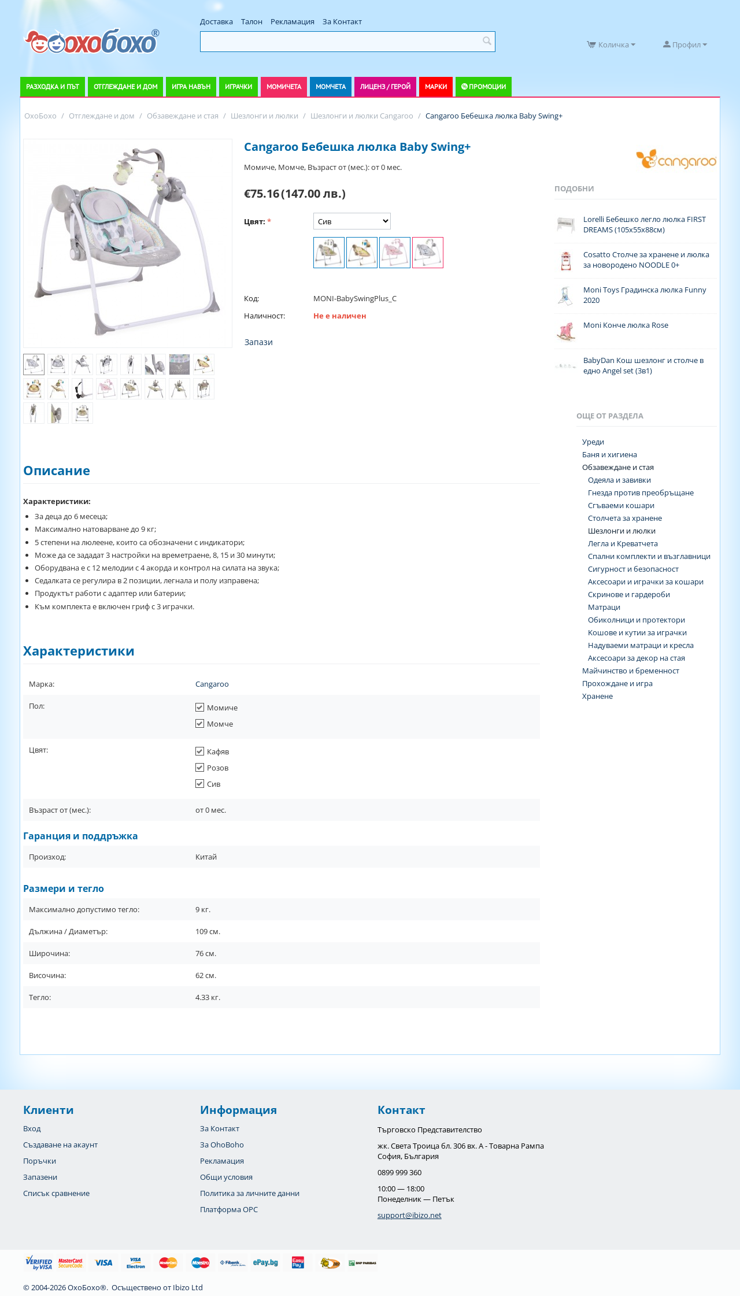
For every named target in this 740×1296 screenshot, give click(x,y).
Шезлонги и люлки (622, 530)
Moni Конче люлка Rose (625, 325)
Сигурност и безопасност (633, 569)
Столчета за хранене (625, 518)
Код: (251, 298)
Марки (436, 86)
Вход (31, 1128)
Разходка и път (52, 86)
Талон (251, 21)
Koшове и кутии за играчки (637, 632)
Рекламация (292, 21)
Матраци (604, 607)
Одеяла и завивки (619, 480)
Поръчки (39, 1161)
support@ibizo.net (410, 1215)
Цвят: (254, 221)
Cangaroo (212, 684)
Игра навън (191, 86)
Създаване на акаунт (60, 1144)
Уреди (593, 441)
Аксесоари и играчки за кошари (646, 581)
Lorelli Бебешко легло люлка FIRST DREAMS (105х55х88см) (644, 224)
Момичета (284, 86)
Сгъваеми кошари (621, 505)
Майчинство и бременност (630, 670)
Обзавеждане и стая (618, 467)
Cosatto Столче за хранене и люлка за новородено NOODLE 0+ (646, 259)
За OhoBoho (222, 1144)
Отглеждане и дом (125, 86)
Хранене (597, 696)
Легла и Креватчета (623, 543)
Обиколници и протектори (636, 619)
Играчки (238, 86)
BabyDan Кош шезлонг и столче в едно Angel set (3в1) (643, 365)
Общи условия (226, 1177)
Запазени (40, 1177)
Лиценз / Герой (385, 86)
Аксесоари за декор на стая (636, 658)
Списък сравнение (56, 1193)
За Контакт (342, 21)
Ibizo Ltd (188, 1287)
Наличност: (264, 315)
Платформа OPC (229, 1209)
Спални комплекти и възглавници (649, 556)
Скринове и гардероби (629, 594)
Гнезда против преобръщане (641, 492)
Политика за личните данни (249, 1193)
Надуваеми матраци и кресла (641, 645)
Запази (259, 341)
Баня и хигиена (609, 454)
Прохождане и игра (617, 683)
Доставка (216, 21)
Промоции (487, 86)
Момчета (331, 86)
